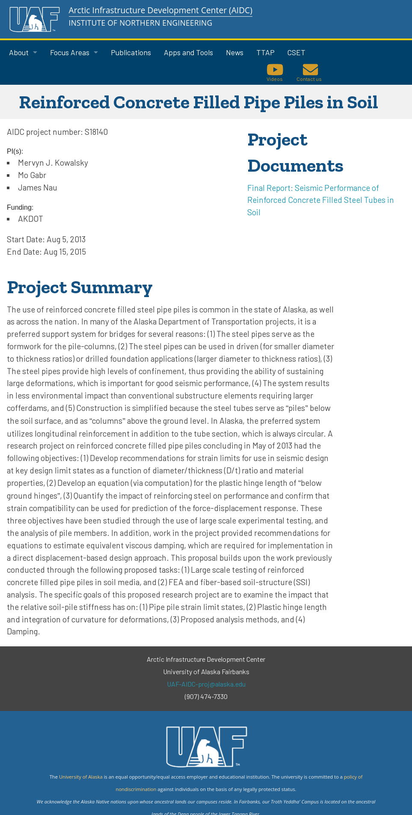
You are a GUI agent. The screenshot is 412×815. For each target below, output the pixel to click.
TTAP (265, 52)
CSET (296, 52)
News (234, 52)
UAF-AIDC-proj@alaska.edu (206, 684)
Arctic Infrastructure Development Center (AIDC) (160, 10)
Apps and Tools (188, 52)
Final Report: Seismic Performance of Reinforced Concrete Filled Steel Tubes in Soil (320, 200)
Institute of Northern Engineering (141, 23)
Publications (131, 52)
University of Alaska (81, 776)
